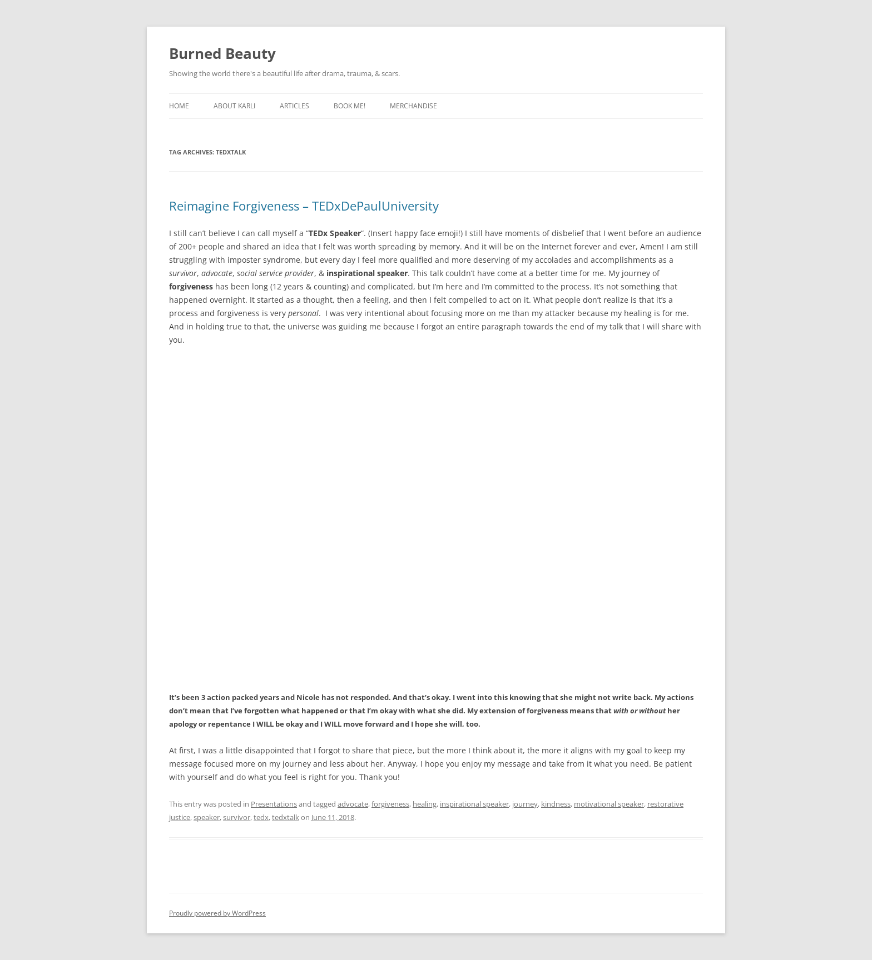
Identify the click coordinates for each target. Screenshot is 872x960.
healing (425, 804)
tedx (261, 817)
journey (525, 804)
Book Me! (349, 106)
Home (179, 106)
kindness (556, 804)
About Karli (234, 106)
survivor (236, 817)
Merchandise (413, 106)
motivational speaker (609, 804)
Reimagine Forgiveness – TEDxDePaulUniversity (304, 205)
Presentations (274, 804)
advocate (353, 804)
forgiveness (390, 804)
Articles (294, 106)
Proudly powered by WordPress (217, 913)
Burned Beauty (222, 53)
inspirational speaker (474, 804)
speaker (207, 817)
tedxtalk (285, 817)
